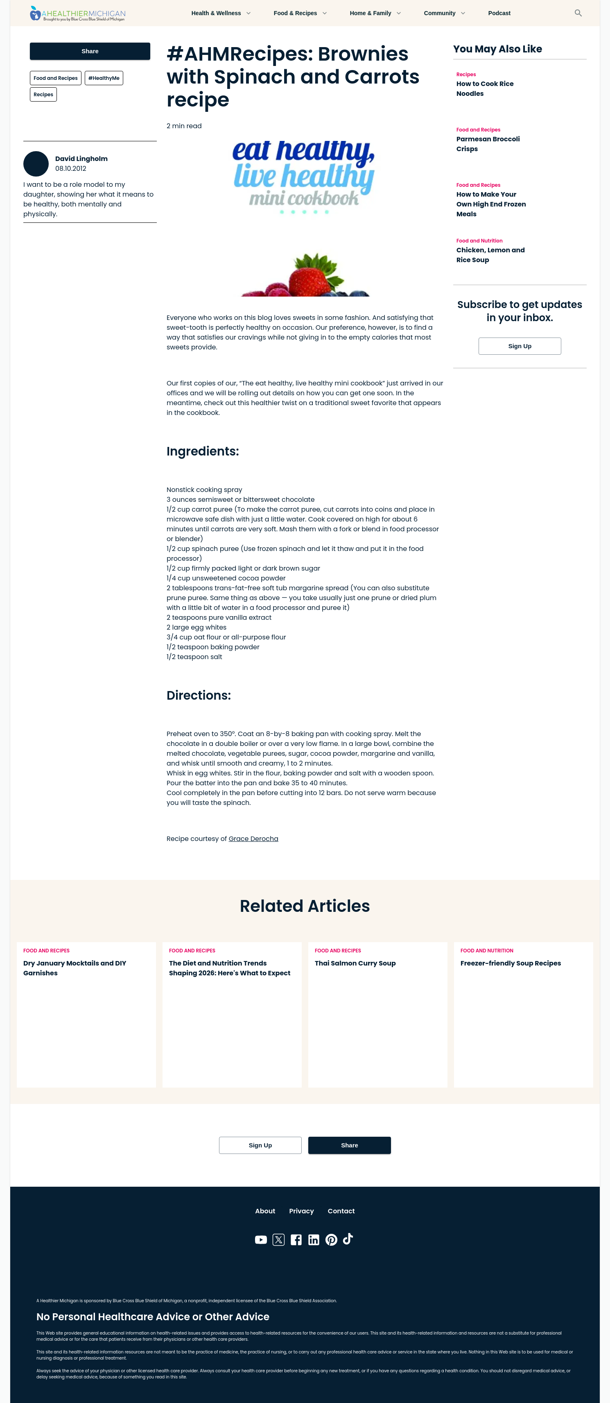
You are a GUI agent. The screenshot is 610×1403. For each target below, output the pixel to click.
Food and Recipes (55, 78)
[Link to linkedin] (314, 1241)
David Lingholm (81, 158)
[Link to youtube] (261, 1241)
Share (90, 51)
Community (445, 13)
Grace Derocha (253, 838)
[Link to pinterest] (331, 1241)
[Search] (578, 13)
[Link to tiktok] (349, 1241)
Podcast (499, 13)
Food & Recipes (300, 13)
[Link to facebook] (296, 1241)
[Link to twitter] (278, 1241)
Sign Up (520, 346)
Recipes (43, 94)
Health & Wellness (221, 13)
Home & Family (375, 13)
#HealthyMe (104, 78)
